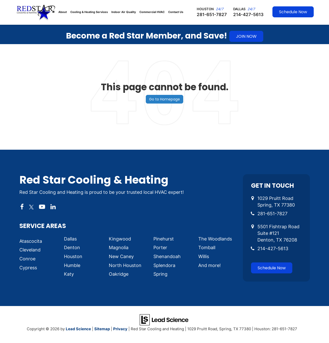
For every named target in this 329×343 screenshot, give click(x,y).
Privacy (120, 329)
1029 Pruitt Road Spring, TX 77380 (276, 201)
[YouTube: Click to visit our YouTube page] (42, 207)
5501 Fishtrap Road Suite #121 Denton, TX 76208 (278, 233)
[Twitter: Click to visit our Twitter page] (31, 207)
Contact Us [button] (175, 12)
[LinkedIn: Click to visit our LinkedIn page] (53, 207)
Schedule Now (293, 12)
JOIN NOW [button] (246, 36)
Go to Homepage (164, 99)
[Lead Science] (164, 319)
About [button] (62, 12)
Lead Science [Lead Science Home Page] (78, 329)
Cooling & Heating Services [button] (89, 12)
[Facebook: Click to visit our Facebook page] (22, 207)
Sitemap (102, 329)
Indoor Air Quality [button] (123, 12)
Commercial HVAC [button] (152, 12)
